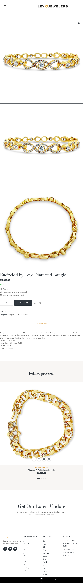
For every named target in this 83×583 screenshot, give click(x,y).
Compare (40, 303)
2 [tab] (41, 478)
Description (42, 324)
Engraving (46, 547)
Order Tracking (29, 550)
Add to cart (23, 303)
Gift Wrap (46, 544)
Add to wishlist (35, 303)
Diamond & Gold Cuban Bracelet (41, 470)
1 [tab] (38, 478)
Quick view (49, 459)
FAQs (25, 553)
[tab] (42, 324)
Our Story (46, 541)
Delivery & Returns (29, 547)
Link (43, 468)
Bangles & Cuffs (14, 314)
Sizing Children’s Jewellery (32, 544)
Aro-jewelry (40, 570)
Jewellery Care (47, 550)
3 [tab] (43, 478)
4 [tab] (45, 478)
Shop (41, 581)
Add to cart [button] (34, 459)
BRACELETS (25, 314)
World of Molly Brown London (52, 553)
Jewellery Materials (29, 541)
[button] (5, 5)
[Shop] (41, 579)
